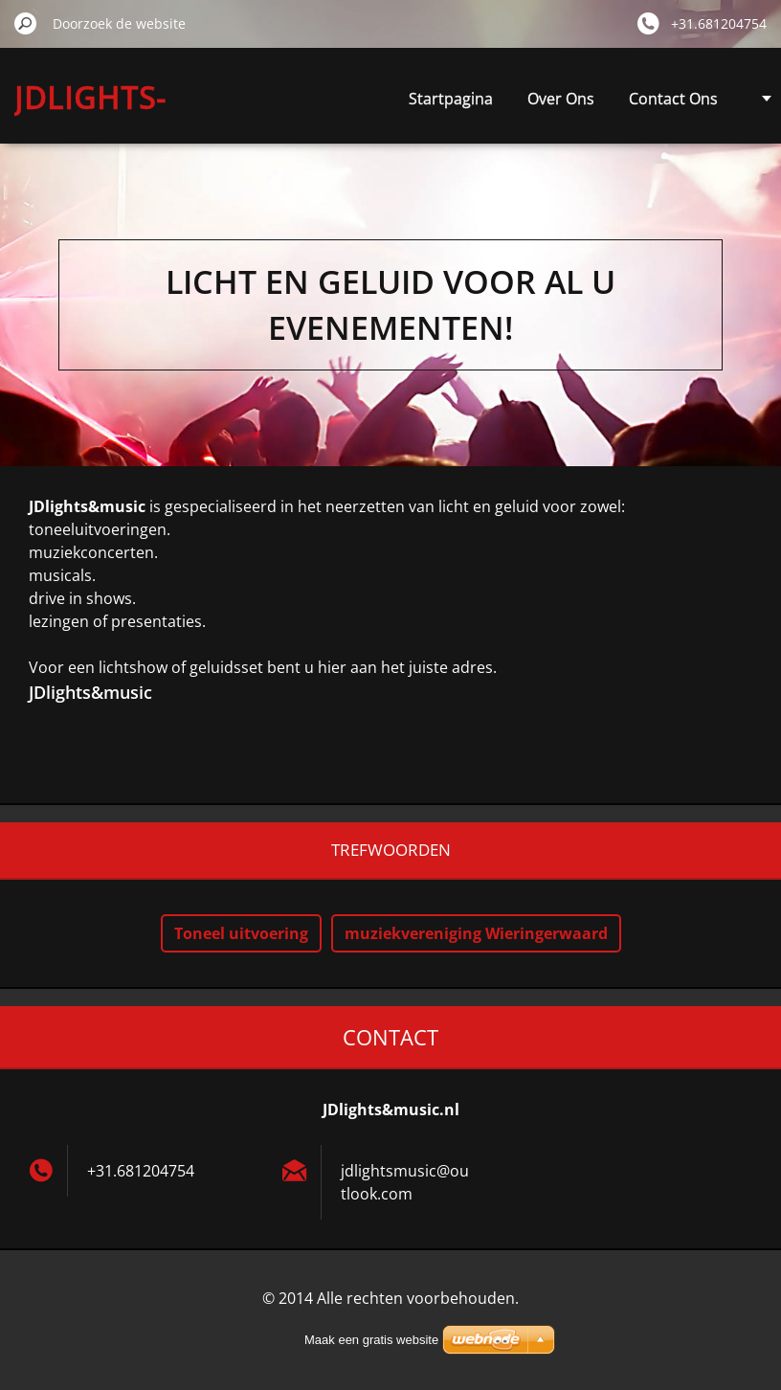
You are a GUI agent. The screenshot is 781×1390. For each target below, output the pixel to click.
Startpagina (451, 98)
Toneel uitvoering (241, 933)
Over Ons (560, 98)
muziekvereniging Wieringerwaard (476, 933)
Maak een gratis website (371, 1340)
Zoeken (25, 23)
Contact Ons (673, 98)
